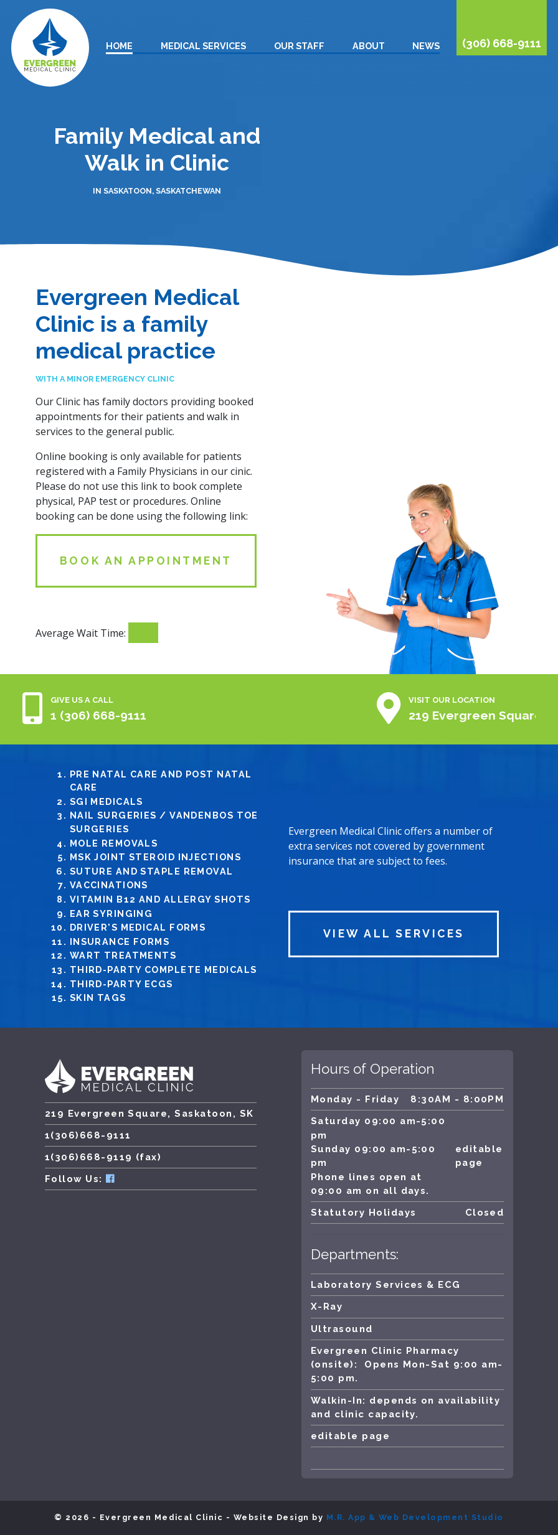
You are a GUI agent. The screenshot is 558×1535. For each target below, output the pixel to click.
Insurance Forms (120, 941)
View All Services (394, 933)
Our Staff (299, 46)
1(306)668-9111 (88, 1135)
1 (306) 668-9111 (98, 715)
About (368, 46)
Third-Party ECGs (121, 984)
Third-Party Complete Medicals (163, 969)
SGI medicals (106, 801)
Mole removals (114, 843)
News (426, 46)
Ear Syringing (111, 913)
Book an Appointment (146, 560)
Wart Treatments (123, 955)
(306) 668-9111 (501, 43)
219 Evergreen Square (475, 715)
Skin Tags (98, 997)
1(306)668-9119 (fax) (103, 1157)
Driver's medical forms (138, 927)
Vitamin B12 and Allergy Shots (160, 899)
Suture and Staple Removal (152, 871)
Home (119, 46)
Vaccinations (109, 885)
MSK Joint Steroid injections (155, 857)
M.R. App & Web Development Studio (415, 1517)
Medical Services (203, 46)
